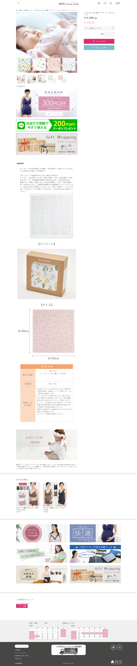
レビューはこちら (89, 22)
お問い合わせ (18, 658)
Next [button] (75, 42)
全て (17, 10)
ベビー (30, 10)
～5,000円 (25, 10)
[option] (46, 42)
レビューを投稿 (22, 606)
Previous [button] (17, 42)
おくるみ (41, 10)
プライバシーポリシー (20, 653)
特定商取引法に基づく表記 (21, 655)
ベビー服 (36, 10)
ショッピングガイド (22, 646)
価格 (21, 10)
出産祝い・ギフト (49, 10)
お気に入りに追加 (100, 47)
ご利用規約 (17, 650)
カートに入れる (100, 41)
